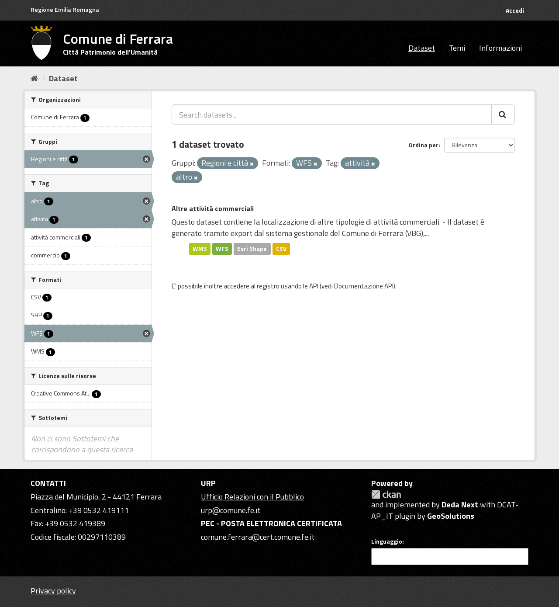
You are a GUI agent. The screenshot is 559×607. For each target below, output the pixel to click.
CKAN (386, 494)
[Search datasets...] (332, 114)
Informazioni (500, 48)
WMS (200, 248)
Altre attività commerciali (213, 208)
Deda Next (460, 504)
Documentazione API (363, 286)
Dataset (421, 48)
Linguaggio (386, 541)
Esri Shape (252, 248)
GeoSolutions (450, 516)
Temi (457, 48)
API (313, 286)
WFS (222, 248)
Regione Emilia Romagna (65, 9)
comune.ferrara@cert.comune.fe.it (257, 537)
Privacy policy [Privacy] (53, 591)
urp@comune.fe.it (230, 510)
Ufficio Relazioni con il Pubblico (252, 497)
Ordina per (423, 144)
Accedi (515, 10)
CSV (281, 248)
